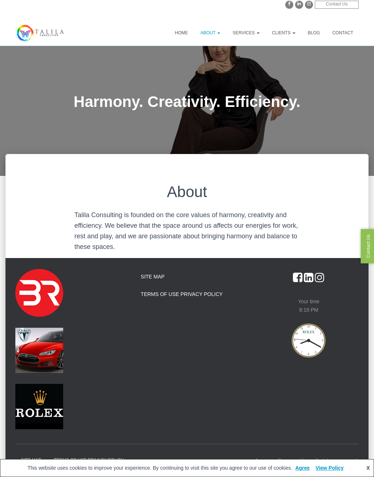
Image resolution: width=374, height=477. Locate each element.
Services (246, 32)
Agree (302, 468)
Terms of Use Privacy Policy (181, 294)
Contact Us (336, 4)
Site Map (152, 277)
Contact (342, 32)
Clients (283, 32)
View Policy (330, 468)
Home (181, 32)
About (210, 32)
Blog (314, 32)
